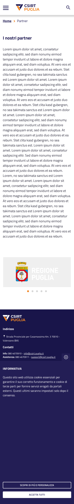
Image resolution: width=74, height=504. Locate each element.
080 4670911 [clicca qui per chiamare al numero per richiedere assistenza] (22, 357)
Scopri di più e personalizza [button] (37, 485)
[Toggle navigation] (6, 7)
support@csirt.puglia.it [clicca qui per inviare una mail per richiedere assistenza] (43, 357)
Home (7, 21)
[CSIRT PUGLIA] (27, 7)
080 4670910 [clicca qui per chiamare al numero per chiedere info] (14, 353)
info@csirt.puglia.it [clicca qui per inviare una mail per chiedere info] (34, 353)
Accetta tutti (37, 495)
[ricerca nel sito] (68, 7)
